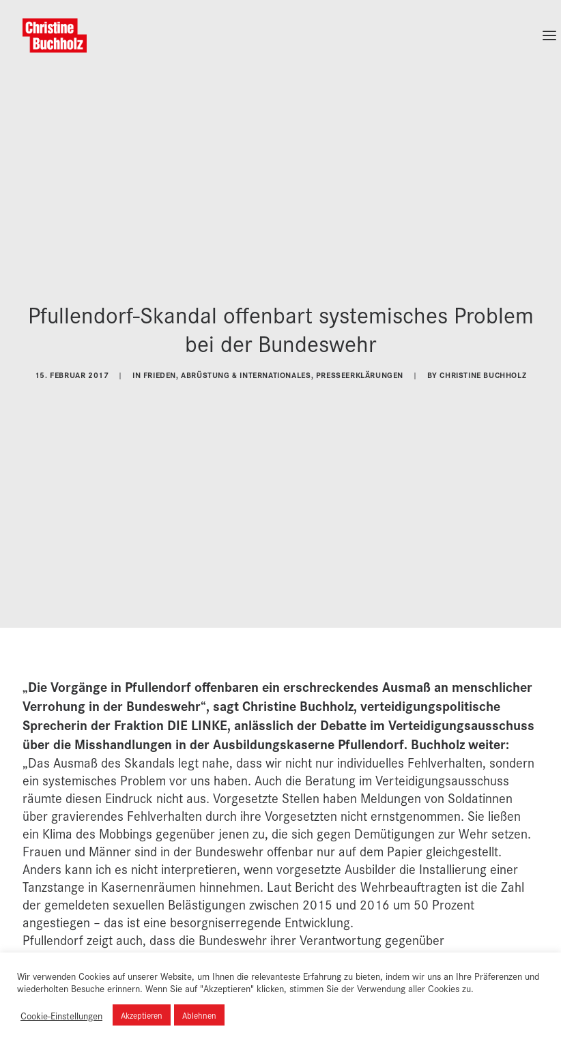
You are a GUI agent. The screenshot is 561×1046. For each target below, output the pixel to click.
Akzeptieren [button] (141, 1015)
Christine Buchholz (483, 370)
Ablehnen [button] (199, 1015)
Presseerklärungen (359, 370)
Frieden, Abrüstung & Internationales (227, 370)
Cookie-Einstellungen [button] (61, 1015)
